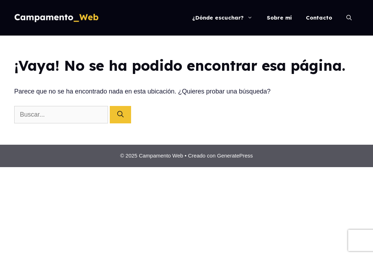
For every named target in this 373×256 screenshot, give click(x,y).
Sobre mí (279, 17)
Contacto (319, 17)
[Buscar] (120, 114)
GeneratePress (235, 156)
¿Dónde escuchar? (226, 17)
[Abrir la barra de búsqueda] (349, 17)
